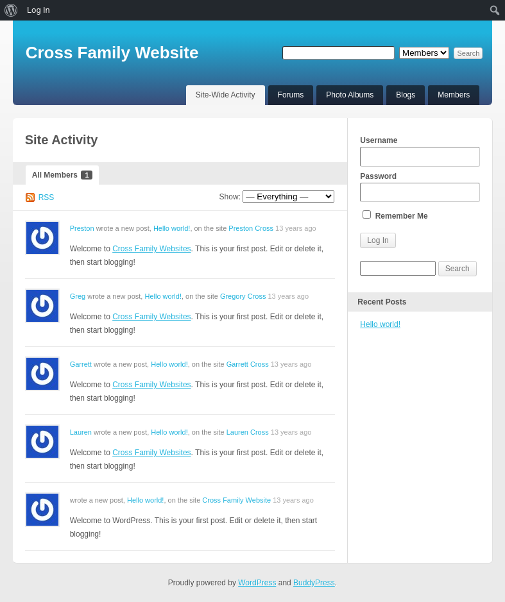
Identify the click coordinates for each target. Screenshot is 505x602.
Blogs (405, 94)
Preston (82, 228)
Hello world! (171, 228)
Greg (77, 296)
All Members (62, 175)
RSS (47, 197)
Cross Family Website (112, 52)
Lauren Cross (248, 432)
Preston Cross (250, 228)
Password (419, 187)
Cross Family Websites (151, 248)
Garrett (81, 364)
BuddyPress (314, 582)
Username (419, 151)
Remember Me (395, 215)
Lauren (81, 432)
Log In (38, 10)
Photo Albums (349, 94)
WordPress (257, 582)
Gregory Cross (243, 296)
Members (454, 94)
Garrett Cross (248, 364)
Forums (291, 94)
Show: (230, 196)
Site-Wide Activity (225, 94)
